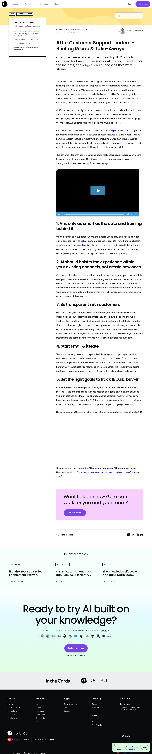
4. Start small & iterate (22, 43)
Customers (40, 708)
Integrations (12, 711)
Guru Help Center (71, 704)
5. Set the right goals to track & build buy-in (26, 48)
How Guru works (13, 708)
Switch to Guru (98, 721)
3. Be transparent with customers (26, 39)
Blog (37, 722)
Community (40, 718)
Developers (40, 715)
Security (67, 711)
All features (11, 715)
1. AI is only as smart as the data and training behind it (27, 27)
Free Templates (98, 725)
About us (95, 708)
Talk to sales (143, 4)
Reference (40, 711)
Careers (95, 704)
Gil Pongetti (111, 130)
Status (66, 708)
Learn (38, 704)
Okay (144, 747)
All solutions (12, 718)
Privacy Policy (129, 749)
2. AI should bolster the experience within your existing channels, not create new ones (26, 34)
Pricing (57, 4)
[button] (16, 4)
